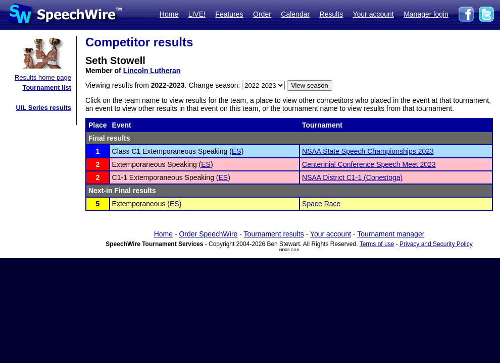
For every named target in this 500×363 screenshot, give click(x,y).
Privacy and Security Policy (436, 244)
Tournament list (46, 87)
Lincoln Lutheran (152, 71)
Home (169, 14)
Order (262, 14)
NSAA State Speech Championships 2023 (368, 151)
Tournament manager (390, 234)
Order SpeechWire (208, 234)
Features (229, 14)
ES (236, 151)
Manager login (426, 14)
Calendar (295, 14)
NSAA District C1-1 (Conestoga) (352, 177)
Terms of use (377, 244)
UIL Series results (43, 107)
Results (331, 14)
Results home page (43, 77)
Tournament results (274, 234)
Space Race (321, 204)
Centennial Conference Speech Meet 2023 (369, 164)
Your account (373, 14)
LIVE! (197, 14)
